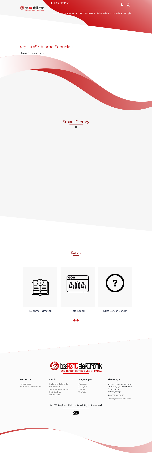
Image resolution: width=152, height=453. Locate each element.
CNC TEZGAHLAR (87, 13)
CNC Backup (55, 392)
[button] (76, 127)
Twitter (81, 389)
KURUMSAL (70, 13)
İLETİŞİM (127, 13)
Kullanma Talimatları (59, 384)
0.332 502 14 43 (117, 395)
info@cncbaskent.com (120, 398)
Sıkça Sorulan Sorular (59, 389)
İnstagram (83, 387)
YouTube (82, 392)
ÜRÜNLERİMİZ (103, 13)
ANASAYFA (58, 13)
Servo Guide (54, 395)
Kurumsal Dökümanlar (31, 387)
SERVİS (116, 13)
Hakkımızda (25, 384)
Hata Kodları (55, 387)
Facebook (82, 384)
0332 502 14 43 (60, 3)
